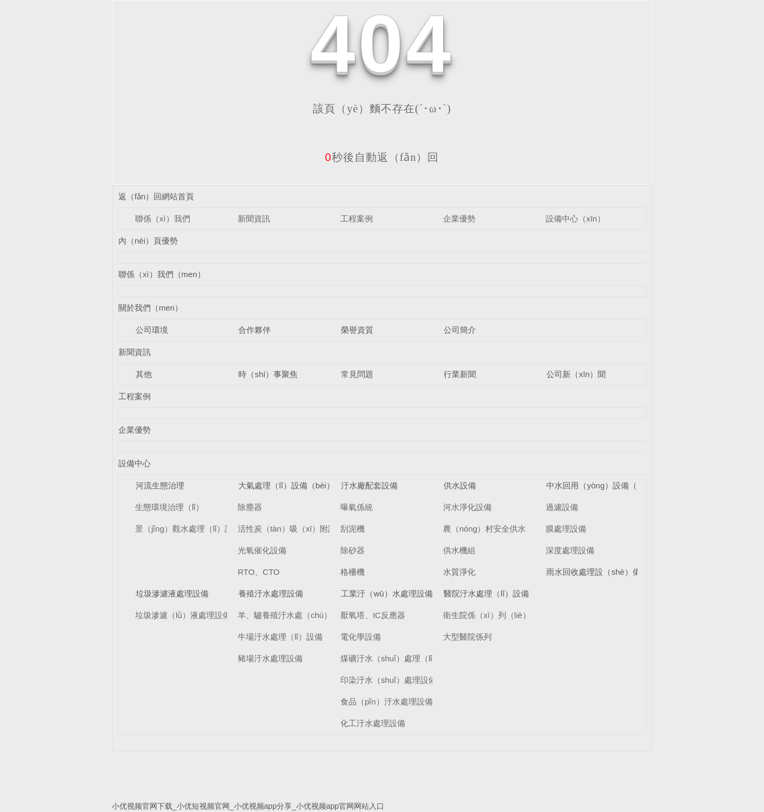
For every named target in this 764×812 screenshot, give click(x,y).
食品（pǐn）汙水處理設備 (386, 701)
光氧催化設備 (262, 550)
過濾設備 (562, 507)
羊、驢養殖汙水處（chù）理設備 (297, 615)
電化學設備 (360, 636)
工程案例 (356, 218)
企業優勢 (459, 218)
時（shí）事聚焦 (268, 374)
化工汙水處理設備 (372, 723)
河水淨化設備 (467, 507)
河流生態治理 (160, 485)
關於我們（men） (150, 307)
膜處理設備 (566, 528)
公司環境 (152, 329)
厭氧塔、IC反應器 (372, 615)
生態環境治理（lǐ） (169, 507)
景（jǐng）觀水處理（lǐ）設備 (188, 528)
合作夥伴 (254, 329)
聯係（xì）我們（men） (161, 274)
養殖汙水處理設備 (270, 593)
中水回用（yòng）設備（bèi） (601, 485)
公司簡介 (460, 329)
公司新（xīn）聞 (576, 374)
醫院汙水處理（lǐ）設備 (486, 593)
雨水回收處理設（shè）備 (593, 571)
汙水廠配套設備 (369, 485)
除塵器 (250, 507)
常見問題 (357, 374)
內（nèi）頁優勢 (148, 240)
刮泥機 (352, 528)
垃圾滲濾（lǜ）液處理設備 (183, 615)
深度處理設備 (570, 550)
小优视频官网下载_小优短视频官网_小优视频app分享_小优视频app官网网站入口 (248, 806)
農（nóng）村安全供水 (484, 528)
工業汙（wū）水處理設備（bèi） (400, 593)
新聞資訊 (254, 218)
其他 (144, 374)
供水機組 (459, 550)
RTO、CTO (259, 571)
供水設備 (460, 485)
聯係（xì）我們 (162, 218)
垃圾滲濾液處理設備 (172, 593)
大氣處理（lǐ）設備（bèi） (286, 485)
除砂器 (352, 550)
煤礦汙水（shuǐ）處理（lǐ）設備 (398, 658)
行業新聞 (460, 374)
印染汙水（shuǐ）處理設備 (388, 680)
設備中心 (134, 463)
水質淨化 (459, 571)
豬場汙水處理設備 (270, 658)
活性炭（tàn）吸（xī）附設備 (291, 528)
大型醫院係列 (467, 636)
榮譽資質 (357, 329)
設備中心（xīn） (575, 218)
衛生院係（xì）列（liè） (487, 615)
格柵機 (352, 571)
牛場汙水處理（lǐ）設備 (280, 636)
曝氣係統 (356, 507)
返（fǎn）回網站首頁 (156, 196)
